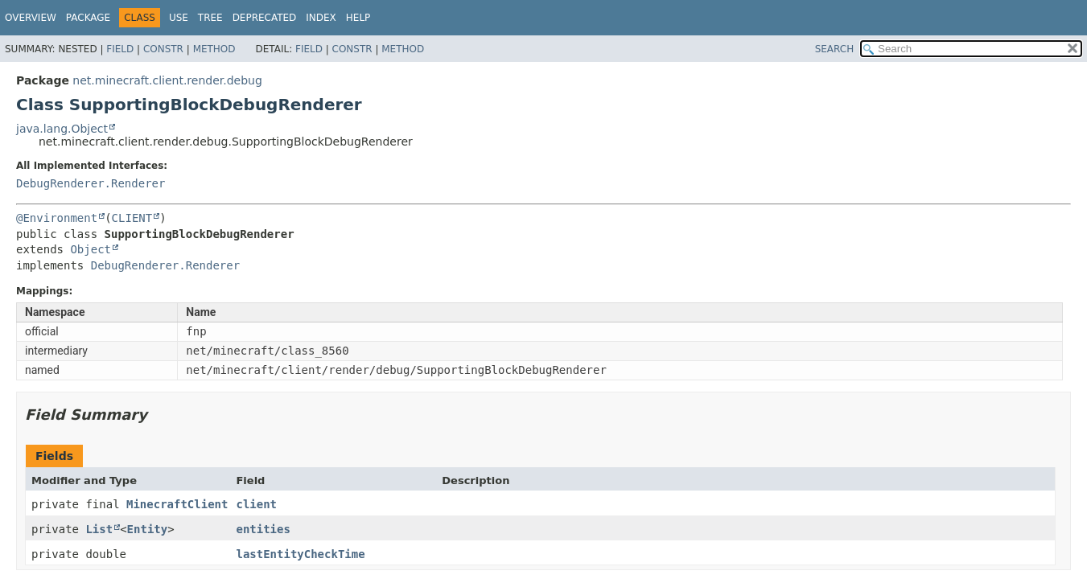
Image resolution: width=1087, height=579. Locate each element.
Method (214, 49)
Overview (30, 17)
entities (263, 529)
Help (358, 17)
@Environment (56, 217)
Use (178, 17)
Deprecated (265, 17)
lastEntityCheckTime (300, 554)
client (256, 504)
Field (120, 49)
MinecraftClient (177, 504)
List (99, 529)
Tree (210, 17)
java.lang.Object (62, 128)
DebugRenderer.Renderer (90, 183)
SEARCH (834, 49)
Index (321, 17)
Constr (163, 49)
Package (88, 17)
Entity (147, 529)
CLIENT (132, 217)
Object (90, 249)
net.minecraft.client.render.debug (167, 80)
